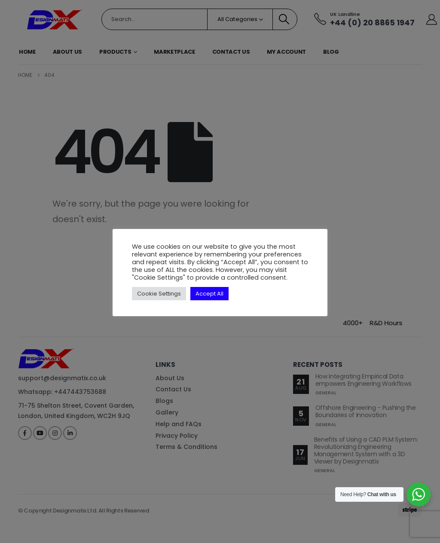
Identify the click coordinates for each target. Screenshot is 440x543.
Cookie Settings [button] (159, 294)
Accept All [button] (209, 294)
